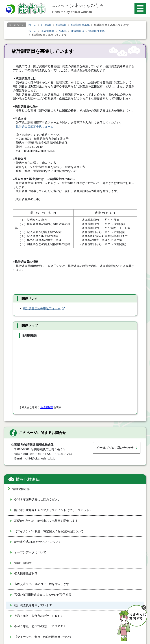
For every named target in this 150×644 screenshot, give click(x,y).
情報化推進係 (28, 479)
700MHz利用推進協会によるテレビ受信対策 (42, 594)
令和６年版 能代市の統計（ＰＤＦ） (38, 615)
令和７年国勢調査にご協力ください (37, 499)
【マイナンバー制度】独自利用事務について (43, 636)
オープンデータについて (30, 552)
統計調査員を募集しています (33, 605)
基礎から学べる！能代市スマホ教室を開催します (46, 520)
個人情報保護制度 (25, 573)
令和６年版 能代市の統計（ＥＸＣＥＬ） (41, 626)
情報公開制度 (23, 563)
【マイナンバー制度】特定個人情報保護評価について (49, 531)
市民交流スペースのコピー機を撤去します (41, 584)
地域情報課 (46, 407)
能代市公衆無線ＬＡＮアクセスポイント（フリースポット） (53, 510)
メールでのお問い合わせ (115, 448)
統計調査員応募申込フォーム (34, 126)
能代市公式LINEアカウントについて (37, 541)
